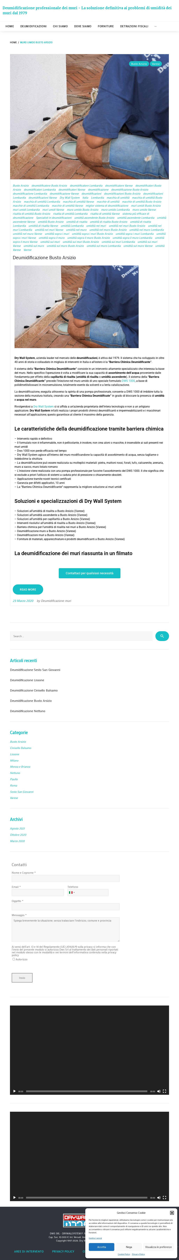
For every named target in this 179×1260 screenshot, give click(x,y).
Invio (22, 977)
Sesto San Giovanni (21, 791)
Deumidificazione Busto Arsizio (46, 257)
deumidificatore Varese (119, 185)
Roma (13, 785)
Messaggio (18, 915)
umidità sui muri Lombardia (118, 241)
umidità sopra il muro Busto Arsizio (88, 237)
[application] (89, 1050)
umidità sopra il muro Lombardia (132, 237)
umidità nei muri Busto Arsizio (127, 225)
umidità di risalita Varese (43, 225)
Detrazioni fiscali (134, 26)
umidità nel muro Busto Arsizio (108, 229)
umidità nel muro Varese (27, 233)
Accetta (101, 1247)
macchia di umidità (118, 197)
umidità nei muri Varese (49, 229)
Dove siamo (82, 26)
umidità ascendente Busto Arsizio (94, 217)
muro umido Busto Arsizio (82, 209)
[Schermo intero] (164, 1091)
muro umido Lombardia (115, 209)
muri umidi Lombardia (26, 209)
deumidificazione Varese (64, 193)
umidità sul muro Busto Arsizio (65, 245)
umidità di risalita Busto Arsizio (108, 221)
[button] (172, 1213)
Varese (156, 63)
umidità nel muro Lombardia (146, 229)
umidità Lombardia (72, 225)
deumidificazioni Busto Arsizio (122, 193)
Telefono (72, 886)
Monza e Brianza (20, 766)
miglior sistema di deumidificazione (107, 205)
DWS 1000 (128, 381)
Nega (129, 1247)
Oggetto (16, 901)
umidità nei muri (96, 225)
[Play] (14, 1091)
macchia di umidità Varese (78, 201)
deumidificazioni (91, 193)
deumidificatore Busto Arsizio (49, 185)
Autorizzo (21, 959)
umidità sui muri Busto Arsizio (81, 241)
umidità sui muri (50, 241)
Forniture (106, 26)
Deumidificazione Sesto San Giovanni (35, 670)
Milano (14, 760)
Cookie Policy (124, 1254)
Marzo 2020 (17, 841)
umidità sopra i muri (57, 233)
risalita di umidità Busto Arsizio (31, 213)
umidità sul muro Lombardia (104, 245)
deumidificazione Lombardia (30, 193)
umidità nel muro (76, 229)
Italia (85, 197)
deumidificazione (98, 189)
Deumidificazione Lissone (27, 680)
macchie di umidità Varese (67, 205)
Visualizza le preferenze (158, 1247)
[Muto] (159, 1091)
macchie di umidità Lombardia (31, 205)
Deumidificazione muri (56, 601)
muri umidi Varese (53, 209)
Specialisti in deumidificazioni (53, 217)
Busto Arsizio (139, 63)
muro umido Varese (144, 209)
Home (9, 26)
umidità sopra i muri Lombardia (134, 233)
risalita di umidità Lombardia (70, 213)
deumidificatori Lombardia (40, 189)
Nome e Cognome (23, 872)
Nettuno (15, 773)
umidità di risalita (76, 221)
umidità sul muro (33, 245)
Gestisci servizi (95, 1238)
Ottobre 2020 (18, 834)
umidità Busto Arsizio (50, 221)
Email (15, 886)
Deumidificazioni (33, 26)
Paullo (14, 779)
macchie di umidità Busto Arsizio (141, 201)
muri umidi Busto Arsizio (146, 205)
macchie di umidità (108, 201)
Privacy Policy (138, 1254)
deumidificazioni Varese (42, 197)
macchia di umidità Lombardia (42, 201)
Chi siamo (60, 26)
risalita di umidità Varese (105, 213)
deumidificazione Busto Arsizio (129, 189)
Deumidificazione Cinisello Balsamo (34, 690)
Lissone (14, 754)
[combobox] (72, 892)
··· (155, 26)
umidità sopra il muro (52, 237)
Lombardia (97, 197)
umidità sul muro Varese (137, 245)
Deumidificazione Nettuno (27, 711)
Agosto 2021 (17, 828)
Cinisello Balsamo (20, 748)
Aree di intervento (29, 1251)
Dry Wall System (70, 197)
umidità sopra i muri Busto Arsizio (92, 233)
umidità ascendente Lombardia (135, 217)
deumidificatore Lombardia (86, 185)
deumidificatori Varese (71, 189)
